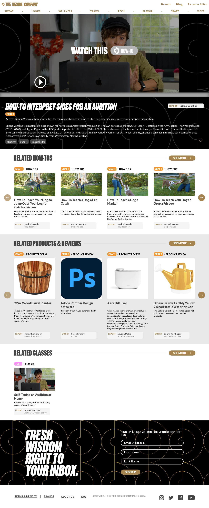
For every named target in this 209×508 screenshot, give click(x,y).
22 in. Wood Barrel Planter (32, 303)
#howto (11, 141)
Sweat (9, 11)
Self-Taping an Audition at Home (32, 396)
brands (166, 4)
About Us (67, 496)
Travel (95, 11)
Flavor (148, 11)
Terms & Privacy (26, 496)
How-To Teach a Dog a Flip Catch (79, 201)
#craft (23, 141)
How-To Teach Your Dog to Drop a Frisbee (172, 201)
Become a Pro (197, 4)
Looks (36, 11)
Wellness (65, 11)
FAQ (83, 496)
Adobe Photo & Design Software (77, 305)
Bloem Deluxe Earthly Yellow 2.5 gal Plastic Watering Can (174, 305)
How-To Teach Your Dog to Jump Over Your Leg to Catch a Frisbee (33, 203)
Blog (179, 4)
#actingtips (38, 141)
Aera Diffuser (117, 303)
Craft (175, 11)
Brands (49, 496)
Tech (121, 11)
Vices (201, 11)
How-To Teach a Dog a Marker (122, 201)
